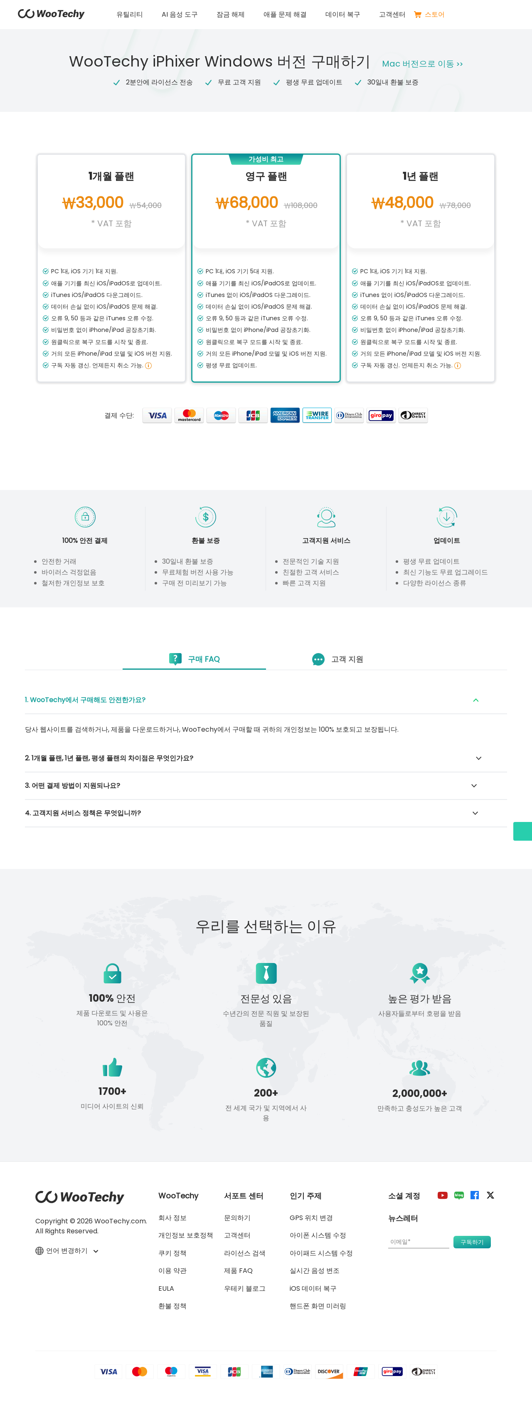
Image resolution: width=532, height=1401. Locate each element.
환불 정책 (172, 1306)
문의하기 (237, 1218)
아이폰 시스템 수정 (318, 1235)
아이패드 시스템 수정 (321, 1253)
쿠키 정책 (172, 1253)
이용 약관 (172, 1270)
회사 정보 (172, 1218)
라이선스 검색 (245, 1253)
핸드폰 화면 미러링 (318, 1306)
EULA (166, 1288)
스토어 (429, 14)
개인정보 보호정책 (185, 1235)
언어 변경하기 (66, 1251)
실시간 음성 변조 (315, 1270)
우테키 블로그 (245, 1288)
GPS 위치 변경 (311, 1218)
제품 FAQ (238, 1270)
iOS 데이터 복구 (313, 1288)
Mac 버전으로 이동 (424, 63)
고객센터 (392, 14)
